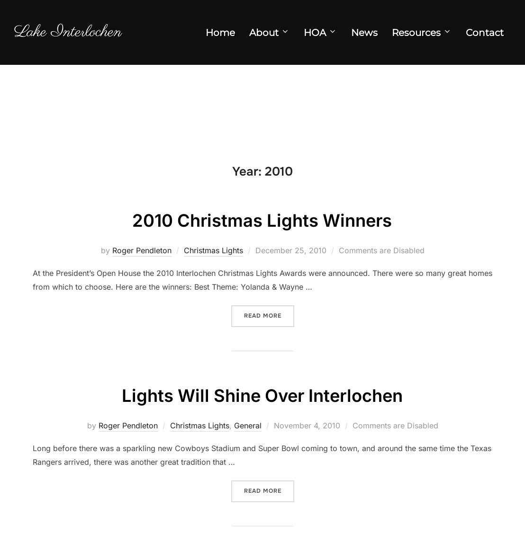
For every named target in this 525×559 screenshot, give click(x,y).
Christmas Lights (213, 261)
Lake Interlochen (78, 35)
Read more (269, 325)
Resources (422, 35)
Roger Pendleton (142, 261)
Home (220, 35)
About (269, 35)
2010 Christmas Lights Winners (262, 230)
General (248, 436)
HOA (320, 35)
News (364, 35)
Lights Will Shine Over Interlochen (262, 405)
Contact (485, 35)
